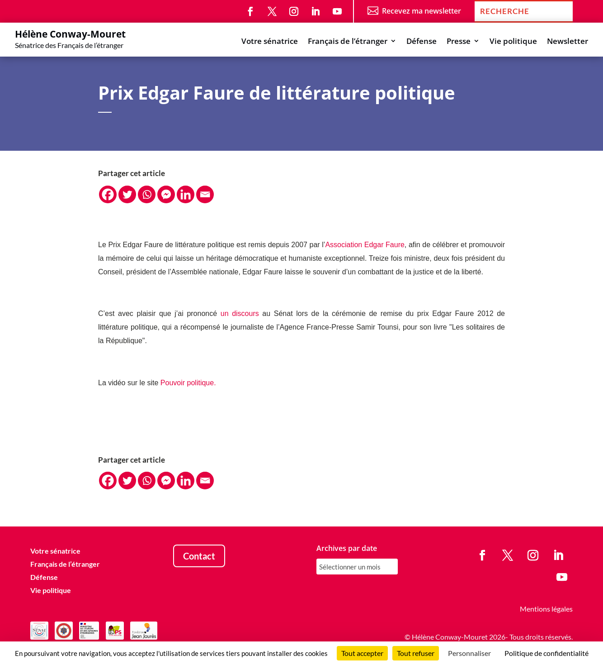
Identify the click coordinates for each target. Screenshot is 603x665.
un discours (240, 313)
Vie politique (513, 42)
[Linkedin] (185, 194)
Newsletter (567, 42)
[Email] (205, 194)
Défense (421, 42)
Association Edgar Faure (364, 245)
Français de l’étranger (347, 42)
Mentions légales (546, 608)
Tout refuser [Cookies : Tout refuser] (415, 653)
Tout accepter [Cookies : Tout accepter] (362, 653)
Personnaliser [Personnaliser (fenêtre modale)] (469, 653)
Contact (199, 555)
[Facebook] (108, 194)
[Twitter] (127, 194)
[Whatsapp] (146, 194)
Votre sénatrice (269, 42)
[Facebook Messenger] (166, 194)
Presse (459, 42)
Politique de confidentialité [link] (546, 653)
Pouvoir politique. (188, 383)
